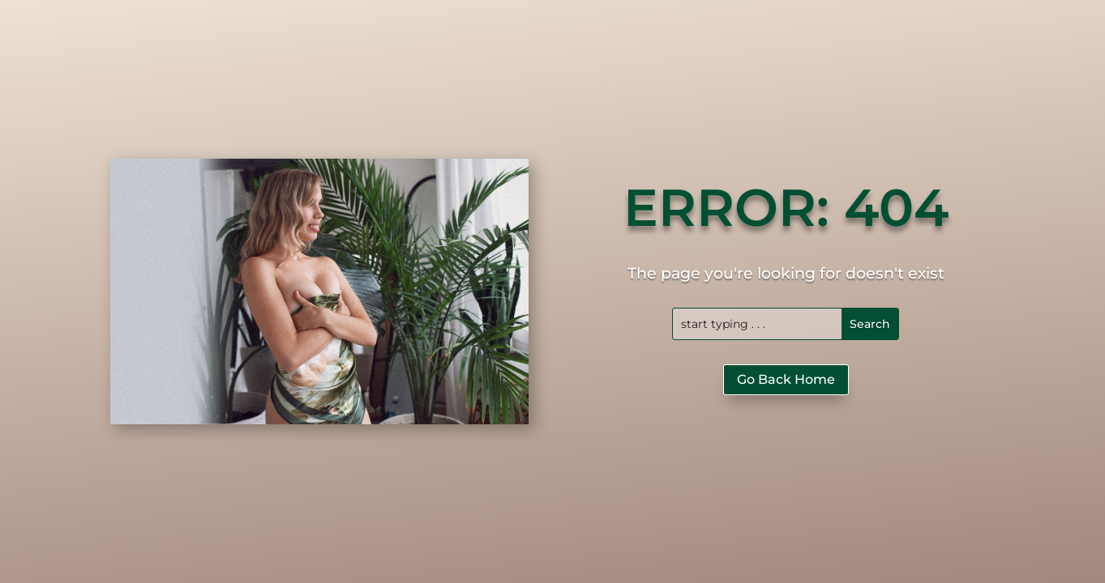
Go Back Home (786, 379)
